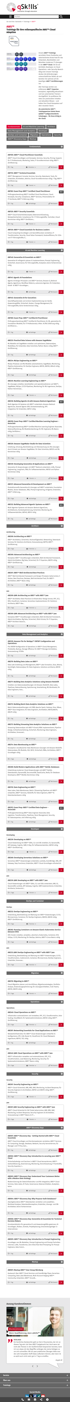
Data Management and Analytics (21, 131)
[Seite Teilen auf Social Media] (41, 1399)
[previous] (32, 1366)
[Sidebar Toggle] (10, 16)
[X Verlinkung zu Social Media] (31, 1396)
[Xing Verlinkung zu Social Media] (39, 1396)
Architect (51, 127)
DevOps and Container (17, 135)
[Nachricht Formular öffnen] (28, 1399)
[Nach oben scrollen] (47, 1399)
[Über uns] (35, 1380)
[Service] (35, 1375)
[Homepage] (22, 7)
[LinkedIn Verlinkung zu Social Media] (27, 1396)
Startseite (18, 21)
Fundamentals (14, 127)
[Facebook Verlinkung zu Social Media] (35, 1396)
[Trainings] (35, 1385)
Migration (34, 135)
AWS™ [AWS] (34, 21)
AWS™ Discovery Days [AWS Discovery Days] (17, 139)
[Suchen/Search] (61, 16)
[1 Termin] (31, 185)
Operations (46, 135)
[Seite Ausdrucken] (35, 1399)
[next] (37, 1366)
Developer (43, 131)
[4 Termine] (31, 549)
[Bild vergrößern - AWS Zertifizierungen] (21, 61)
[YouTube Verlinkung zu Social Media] (43, 1396)
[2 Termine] (31, 167)
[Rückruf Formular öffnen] (22, 1399)
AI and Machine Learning (33, 127)
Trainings (27, 21)
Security (57, 135)
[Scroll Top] (62, 146)
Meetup (33, 139)
